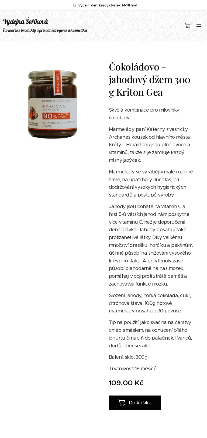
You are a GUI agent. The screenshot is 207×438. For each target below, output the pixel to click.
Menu (198, 26)
